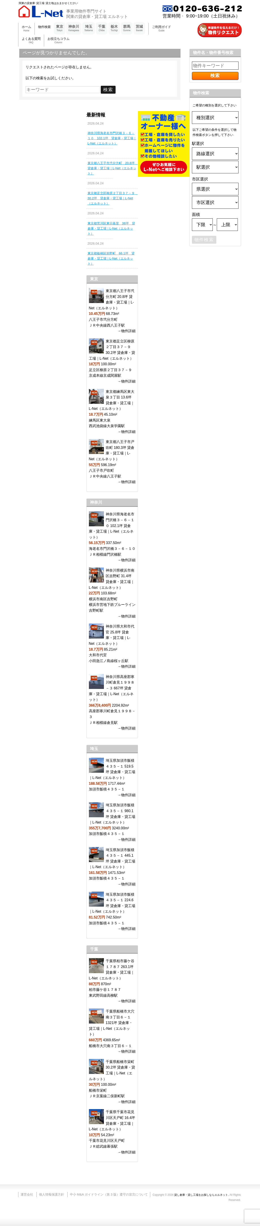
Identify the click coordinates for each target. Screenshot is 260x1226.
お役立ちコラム (58, 40)
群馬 (127, 28)
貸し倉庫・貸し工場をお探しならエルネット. (201, 1194)
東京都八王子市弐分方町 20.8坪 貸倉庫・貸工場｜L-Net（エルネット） (112, 168)
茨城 (139, 28)
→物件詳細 (126, 331)
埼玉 (88, 28)
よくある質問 (31, 40)
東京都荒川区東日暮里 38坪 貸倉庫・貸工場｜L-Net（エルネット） (111, 228)
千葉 (101, 28)
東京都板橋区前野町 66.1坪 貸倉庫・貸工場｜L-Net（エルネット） (111, 258)
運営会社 (27, 1194)
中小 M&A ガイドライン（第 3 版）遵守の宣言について (109, 1194)
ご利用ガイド (161, 28)
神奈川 (73, 28)
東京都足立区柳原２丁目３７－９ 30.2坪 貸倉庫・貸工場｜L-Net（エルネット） (112, 198)
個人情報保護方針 (51, 1194)
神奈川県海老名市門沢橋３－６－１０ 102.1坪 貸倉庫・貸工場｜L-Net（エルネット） (112, 138)
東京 (59, 28)
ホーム (26, 28)
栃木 (114, 28)
